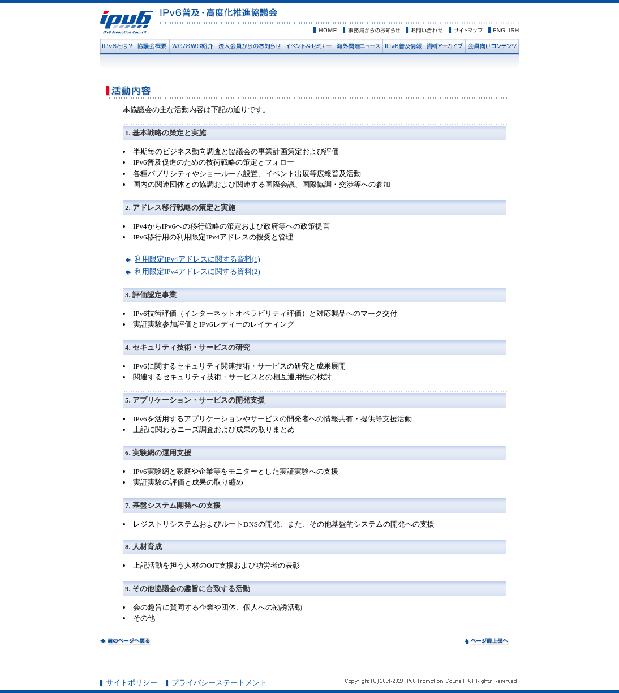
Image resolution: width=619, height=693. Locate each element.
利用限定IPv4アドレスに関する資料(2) (197, 271)
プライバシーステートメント (219, 682)
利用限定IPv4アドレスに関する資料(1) (197, 259)
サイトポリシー (131, 682)
